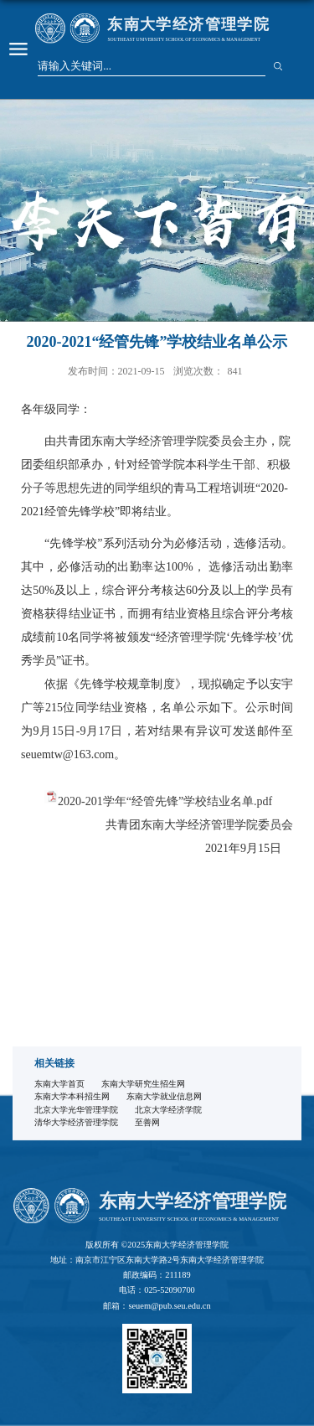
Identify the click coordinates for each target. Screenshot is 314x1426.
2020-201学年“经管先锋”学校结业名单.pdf (165, 801)
